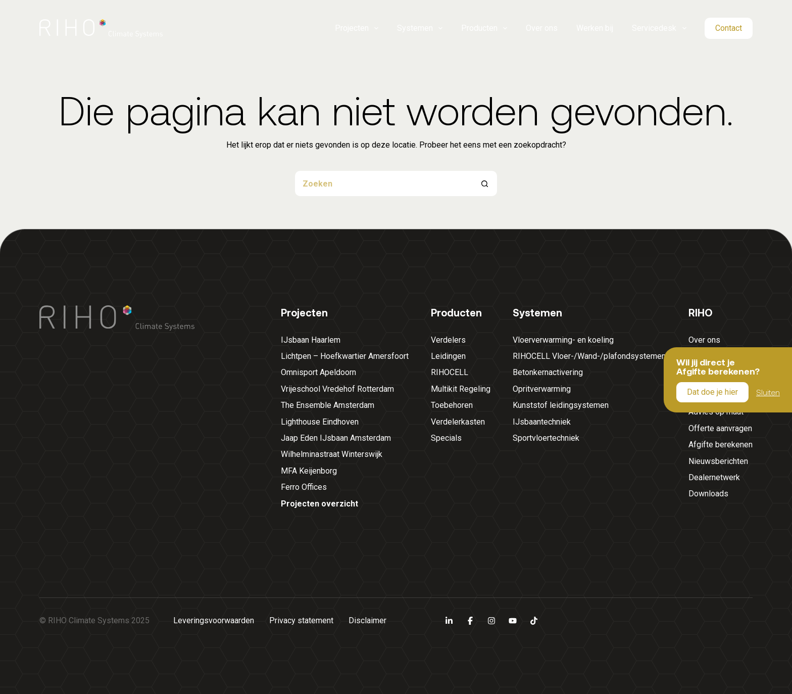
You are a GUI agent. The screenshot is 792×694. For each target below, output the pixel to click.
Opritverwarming (542, 389)
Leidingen (448, 356)
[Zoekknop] (484, 183)
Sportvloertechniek (546, 438)
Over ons (542, 28)
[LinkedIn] (449, 620)
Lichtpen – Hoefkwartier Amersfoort (345, 356)
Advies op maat (716, 412)
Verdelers (448, 340)
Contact (728, 28)
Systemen (420, 28)
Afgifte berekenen (720, 444)
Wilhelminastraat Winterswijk (331, 454)
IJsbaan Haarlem (310, 340)
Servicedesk (659, 28)
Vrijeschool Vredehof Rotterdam (337, 389)
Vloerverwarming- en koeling (563, 340)
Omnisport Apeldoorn (318, 372)
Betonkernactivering (548, 372)
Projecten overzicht (319, 503)
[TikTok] (533, 620)
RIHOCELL (449, 372)
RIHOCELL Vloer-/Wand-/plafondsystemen (589, 356)
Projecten (357, 28)
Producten (484, 28)
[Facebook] (470, 620)
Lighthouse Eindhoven (320, 422)
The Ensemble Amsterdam (327, 405)
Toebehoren (452, 405)
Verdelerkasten (458, 422)
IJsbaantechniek (542, 422)
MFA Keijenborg (309, 471)
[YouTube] (512, 620)
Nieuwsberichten (718, 461)
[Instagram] (491, 620)
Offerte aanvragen (720, 428)
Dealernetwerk (714, 477)
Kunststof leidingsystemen (561, 405)
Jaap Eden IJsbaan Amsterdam (336, 438)
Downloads (708, 493)
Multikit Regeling (460, 389)
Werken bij (594, 28)
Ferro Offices (304, 487)
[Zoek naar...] (383, 183)
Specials (446, 438)
